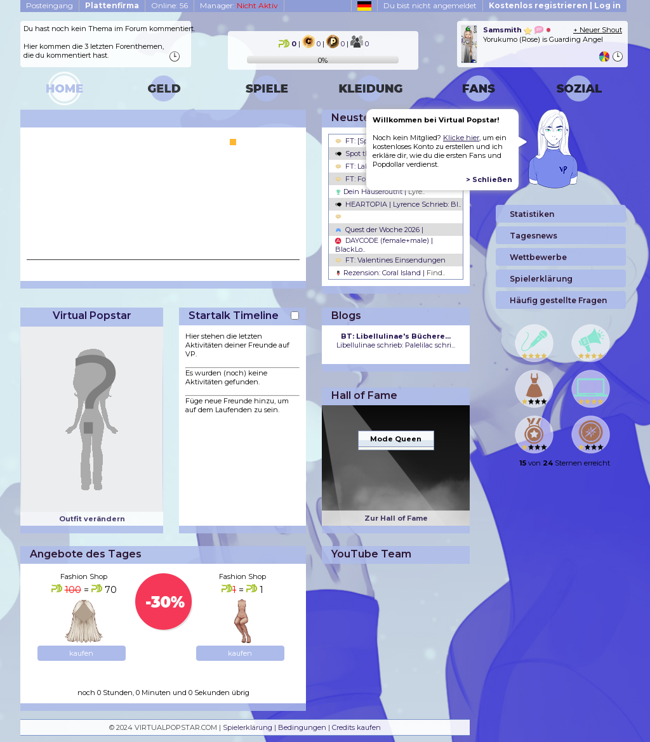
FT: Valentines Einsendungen (390, 260)
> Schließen (489, 179)
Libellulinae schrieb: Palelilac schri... (395, 340)
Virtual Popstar (92, 315)
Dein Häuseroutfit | (380, 191)
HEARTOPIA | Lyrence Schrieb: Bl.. (398, 204)
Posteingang (49, 5)
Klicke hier (461, 137)
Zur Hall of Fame (396, 518)
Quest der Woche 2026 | (379, 229)
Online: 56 (169, 5)
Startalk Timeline (234, 315)
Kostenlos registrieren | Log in (555, 5)
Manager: (239, 5)
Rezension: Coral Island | (390, 272)
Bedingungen (302, 727)
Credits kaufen (356, 727)
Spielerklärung (247, 727)
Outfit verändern (92, 518)
